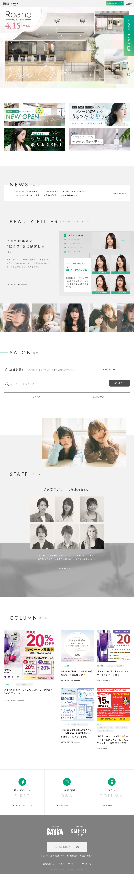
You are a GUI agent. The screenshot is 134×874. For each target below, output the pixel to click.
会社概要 (47, 863)
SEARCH (119, 383)
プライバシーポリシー (66, 863)
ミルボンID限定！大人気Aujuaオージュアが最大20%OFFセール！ (56, 191)
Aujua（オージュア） (24, 684)
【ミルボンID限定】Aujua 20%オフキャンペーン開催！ (113, 673)
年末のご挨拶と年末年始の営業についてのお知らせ (51, 195)
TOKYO (35, 396)
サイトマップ (88, 863)
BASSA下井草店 (121, 728)
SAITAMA (98, 396)
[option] (67, 47)
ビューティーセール (105, 731)
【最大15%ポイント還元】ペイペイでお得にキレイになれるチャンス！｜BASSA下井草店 (113, 740)
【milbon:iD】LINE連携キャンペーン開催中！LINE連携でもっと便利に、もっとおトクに (76, 733)
